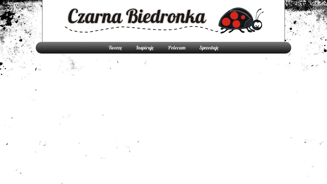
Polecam (176, 47)
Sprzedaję (209, 47)
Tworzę (115, 47)
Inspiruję (145, 47)
